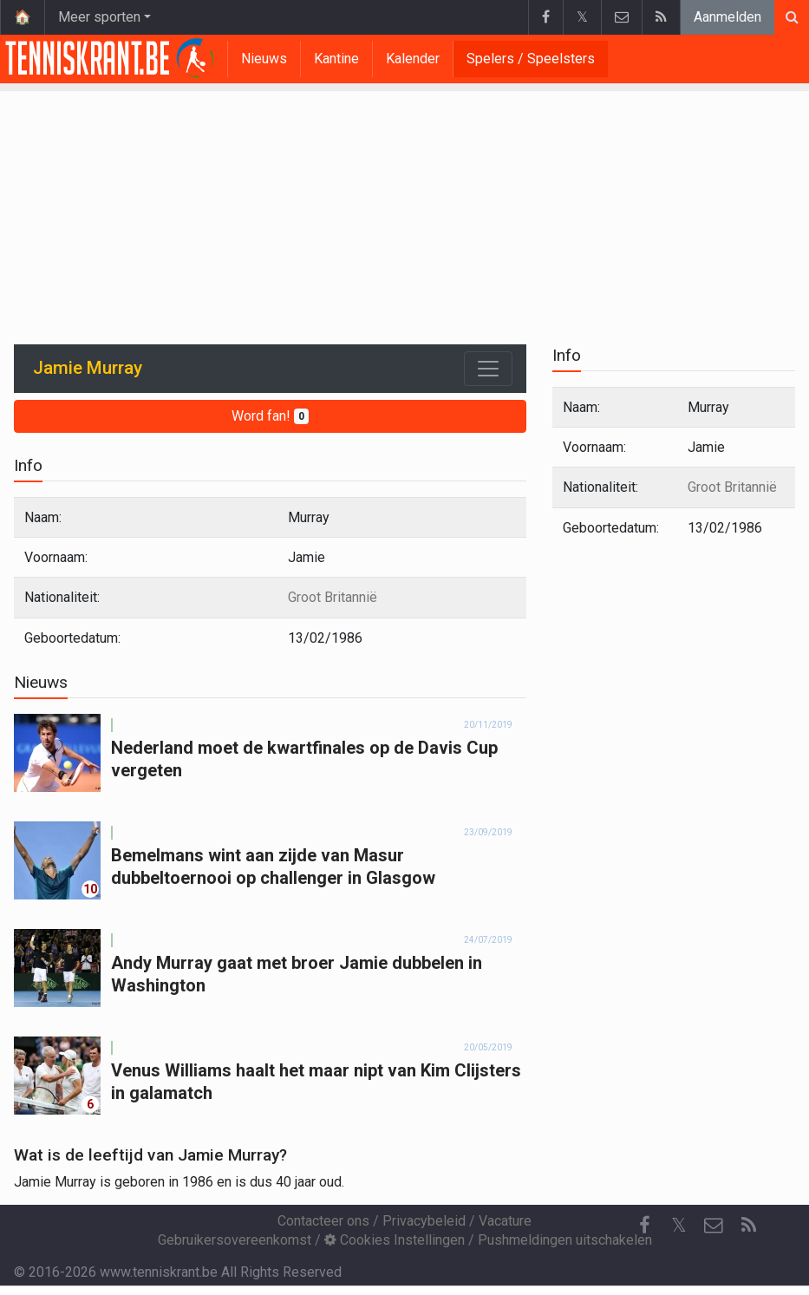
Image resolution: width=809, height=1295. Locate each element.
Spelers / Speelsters (530, 58)
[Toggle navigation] (488, 368)
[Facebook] (644, 1225)
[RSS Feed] (748, 1225)
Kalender (413, 58)
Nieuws (264, 58)
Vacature (505, 1221)
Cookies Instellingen (394, 1240)
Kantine (336, 58)
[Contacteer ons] (713, 1225)
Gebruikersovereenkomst (234, 1240)
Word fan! (270, 416)
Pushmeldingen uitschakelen (565, 1240)
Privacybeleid (424, 1221)
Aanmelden (727, 17)
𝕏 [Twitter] (679, 1225)
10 (90, 889)
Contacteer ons (323, 1221)
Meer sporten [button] (99, 17)
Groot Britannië (332, 597)
